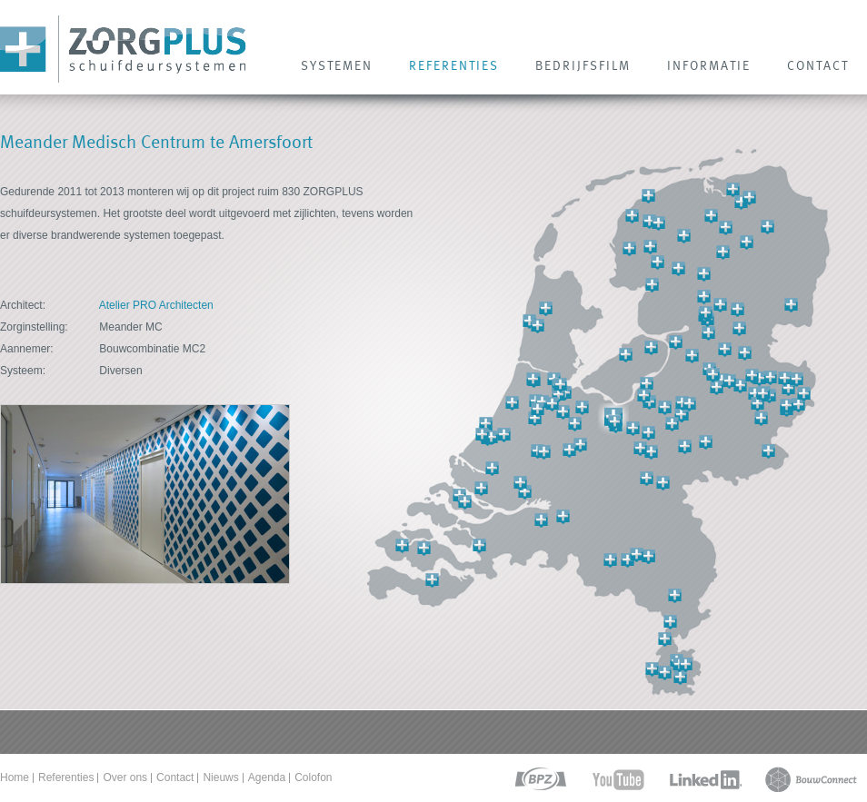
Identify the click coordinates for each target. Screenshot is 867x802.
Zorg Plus (123, 49)
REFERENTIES (454, 65)
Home (14, 777)
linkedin (705, 780)
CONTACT (818, 65)
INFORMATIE (709, 65)
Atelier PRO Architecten (156, 305)
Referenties (66, 777)
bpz (539, 780)
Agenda (266, 777)
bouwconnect (811, 780)
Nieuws (220, 777)
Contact (175, 777)
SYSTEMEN (337, 65)
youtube (618, 780)
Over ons (125, 777)
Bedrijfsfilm (583, 65)
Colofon (313, 777)
